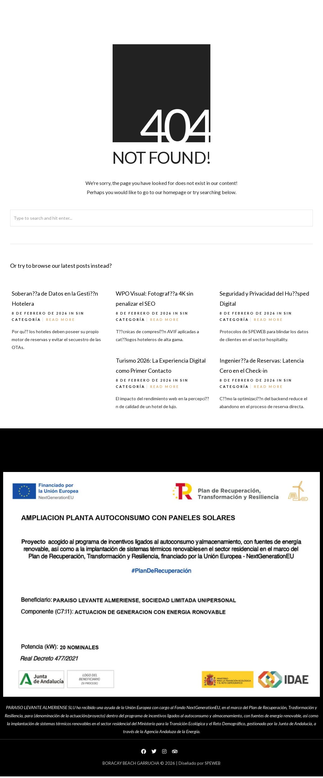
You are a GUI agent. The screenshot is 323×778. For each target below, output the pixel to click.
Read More (60, 319)
